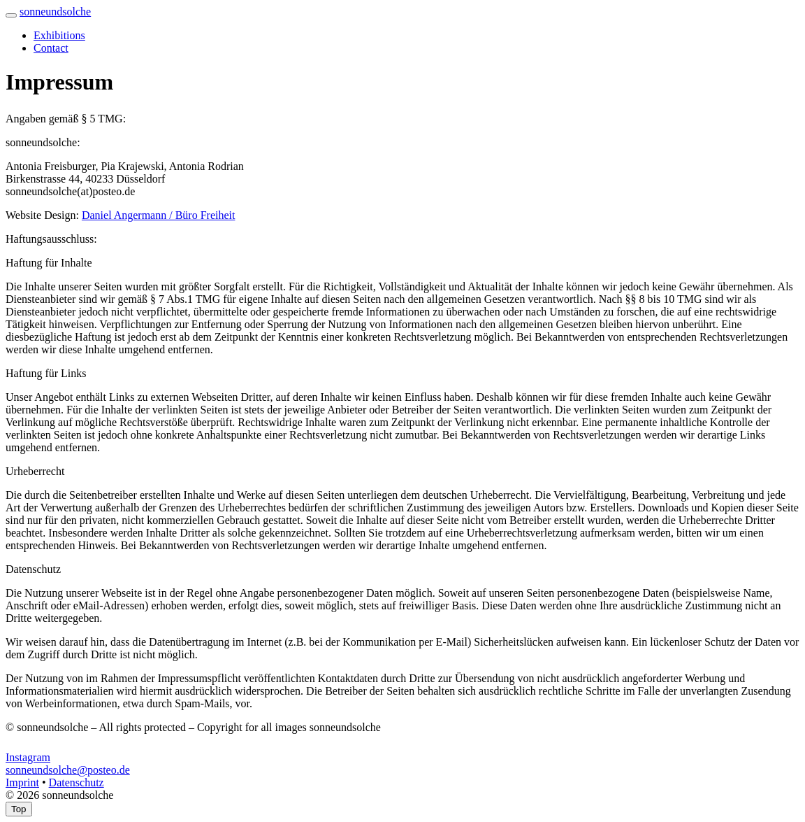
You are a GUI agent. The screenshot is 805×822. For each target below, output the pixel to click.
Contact (51, 48)
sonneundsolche (55, 11)
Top (19, 809)
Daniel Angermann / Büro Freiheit (158, 215)
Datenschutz (76, 782)
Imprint (22, 782)
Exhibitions (59, 35)
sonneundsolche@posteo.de (68, 770)
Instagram (28, 757)
